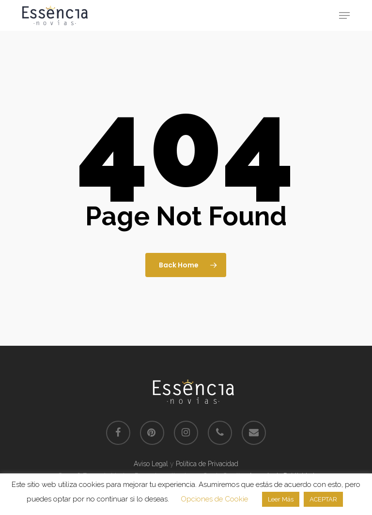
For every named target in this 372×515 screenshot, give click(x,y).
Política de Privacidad (207, 464)
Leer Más (281, 499)
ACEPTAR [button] (323, 499)
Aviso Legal (151, 464)
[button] (344, 15)
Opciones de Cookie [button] (214, 499)
